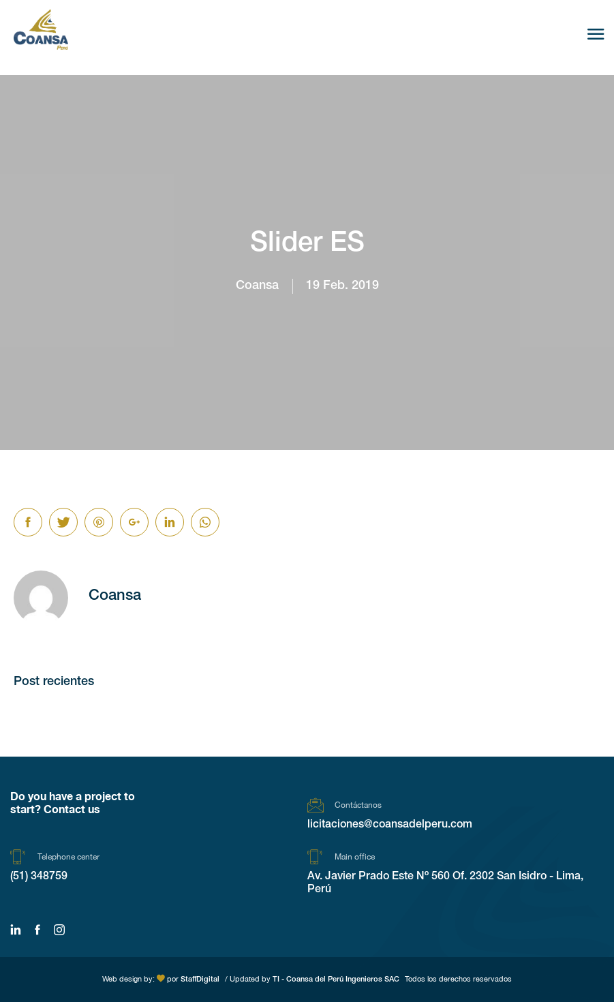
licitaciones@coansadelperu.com (389, 825)
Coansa (257, 286)
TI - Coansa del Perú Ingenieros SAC (336, 980)
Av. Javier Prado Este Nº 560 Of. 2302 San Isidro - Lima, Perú (445, 884)
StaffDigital (200, 980)
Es (554, 35)
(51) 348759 (38, 877)
